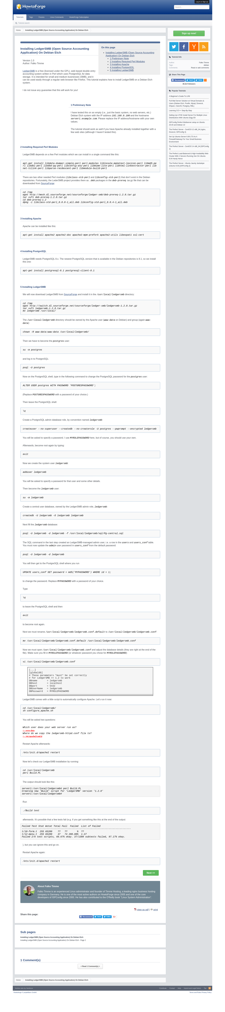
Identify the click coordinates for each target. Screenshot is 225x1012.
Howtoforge (25, 992)
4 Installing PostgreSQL (122, 67)
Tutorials (20, 17)
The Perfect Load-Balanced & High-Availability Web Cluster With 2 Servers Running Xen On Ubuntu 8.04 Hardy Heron (188, 156)
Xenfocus (29, 988)
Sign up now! (189, 33)
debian (206, 65)
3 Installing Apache (119, 64)
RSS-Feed (209, 988)
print (155, 909)
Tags (31, 17)
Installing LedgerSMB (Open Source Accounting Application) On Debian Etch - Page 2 (53, 940)
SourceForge (47, 183)
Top (205, 988)
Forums (41, 17)
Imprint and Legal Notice (192, 988)
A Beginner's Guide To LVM (179, 96)
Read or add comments (200, 68)
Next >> (151, 873)
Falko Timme (204, 63)
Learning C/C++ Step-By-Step (180, 111)
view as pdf (143, 909)
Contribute (163, 988)
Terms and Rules (195, 992)
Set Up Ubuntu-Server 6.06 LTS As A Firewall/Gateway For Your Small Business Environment (185, 139)
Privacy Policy (207, 992)
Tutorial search (24, 23)
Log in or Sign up (202, 2)
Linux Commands (57, 17)
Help (179, 988)
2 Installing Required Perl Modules (127, 61)
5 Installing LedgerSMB (122, 70)
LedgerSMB (29, 71)
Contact (172, 988)
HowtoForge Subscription (79, 17)
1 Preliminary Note (119, 58)
